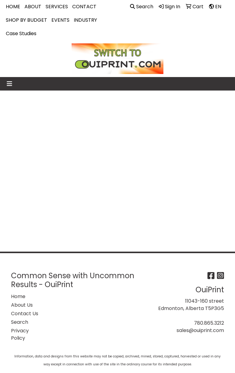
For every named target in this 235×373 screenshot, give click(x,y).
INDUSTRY (85, 20)
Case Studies (21, 33)
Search (141, 6)
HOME (13, 6)
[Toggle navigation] (9, 83)
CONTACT (84, 6)
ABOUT (32, 6)
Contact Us (24, 313)
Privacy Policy (20, 334)
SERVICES (57, 6)
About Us (22, 304)
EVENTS (60, 20)
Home (18, 296)
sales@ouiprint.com (200, 330)
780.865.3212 (209, 323)
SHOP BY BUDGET (26, 20)
